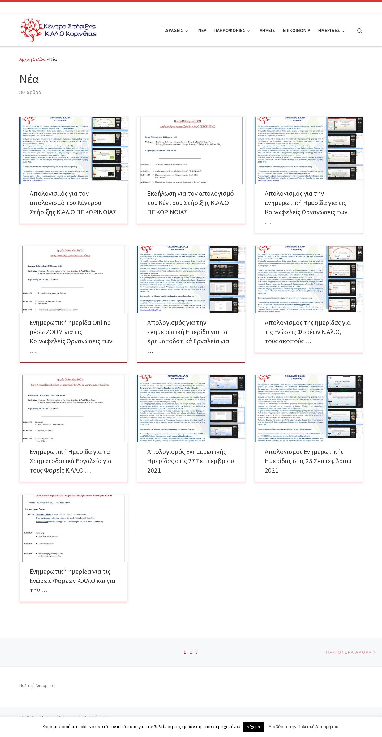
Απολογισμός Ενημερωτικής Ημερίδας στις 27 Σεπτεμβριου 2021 (190, 460)
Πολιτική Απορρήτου (38, 685)
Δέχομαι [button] (254, 727)
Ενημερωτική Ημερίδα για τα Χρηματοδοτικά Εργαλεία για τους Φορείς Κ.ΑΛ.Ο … (71, 460)
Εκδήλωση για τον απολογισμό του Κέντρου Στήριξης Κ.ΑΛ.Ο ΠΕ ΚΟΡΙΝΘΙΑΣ (190, 202)
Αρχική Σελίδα (33, 59)
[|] (58, 29)
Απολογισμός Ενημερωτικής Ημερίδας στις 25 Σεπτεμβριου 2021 (308, 460)
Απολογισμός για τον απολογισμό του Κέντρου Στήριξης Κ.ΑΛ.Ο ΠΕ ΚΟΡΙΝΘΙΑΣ (73, 202)
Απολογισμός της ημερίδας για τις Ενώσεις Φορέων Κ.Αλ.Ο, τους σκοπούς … (308, 331)
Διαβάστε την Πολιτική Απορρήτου (303, 727)
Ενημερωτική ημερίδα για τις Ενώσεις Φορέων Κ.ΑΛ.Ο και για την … (72, 580)
